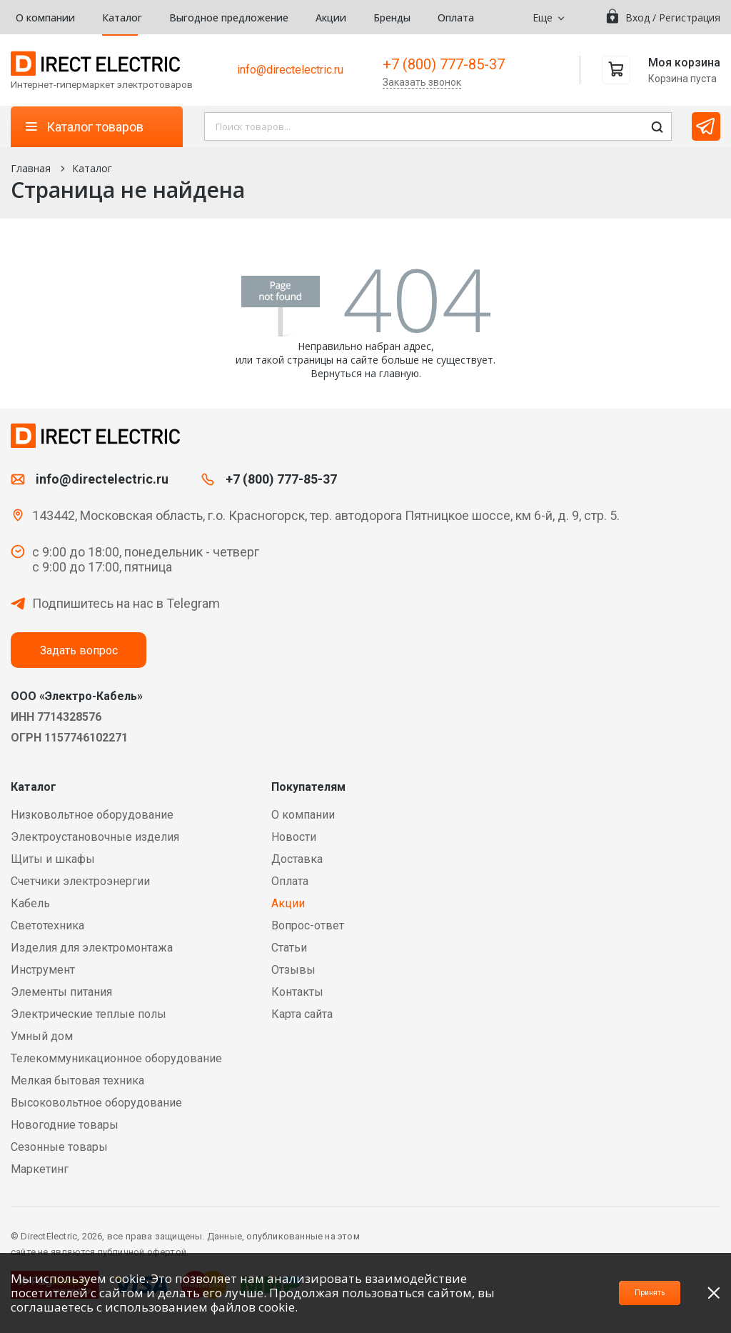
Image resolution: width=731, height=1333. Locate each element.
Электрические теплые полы (88, 1014)
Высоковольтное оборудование (96, 1102)
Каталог (122, 17)
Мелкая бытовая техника (77, 1080)
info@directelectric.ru (290, 69)
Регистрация (689, 17)
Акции (331, 17)
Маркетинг (40, 1169)
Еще (543, 17)
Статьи (289, 947)
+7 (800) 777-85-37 (444, 64)
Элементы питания (61, 992)
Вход (637, 17)
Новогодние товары (65, 1125)
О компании (45, 17)
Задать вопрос (79, 650)
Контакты (297, 992)
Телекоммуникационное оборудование (116, 1058)
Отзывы (293, 970)
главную (399, 373)
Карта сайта (302, 1014)
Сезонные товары (59, 1147)
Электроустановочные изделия (95, 837)
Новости (293, 837)
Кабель (30, 903)
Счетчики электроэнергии (80, 881)
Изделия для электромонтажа (92, 947)
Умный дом (42, 1036)
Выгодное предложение (228, 17)
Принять (625, 1293)
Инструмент (43, 970)
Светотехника (47, 925)
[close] (713, 1293)
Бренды (391, 17)
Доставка (297, 859)
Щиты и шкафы (53, 859)
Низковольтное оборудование (92, 815)
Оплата (456, 17)
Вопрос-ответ (307, 925)
